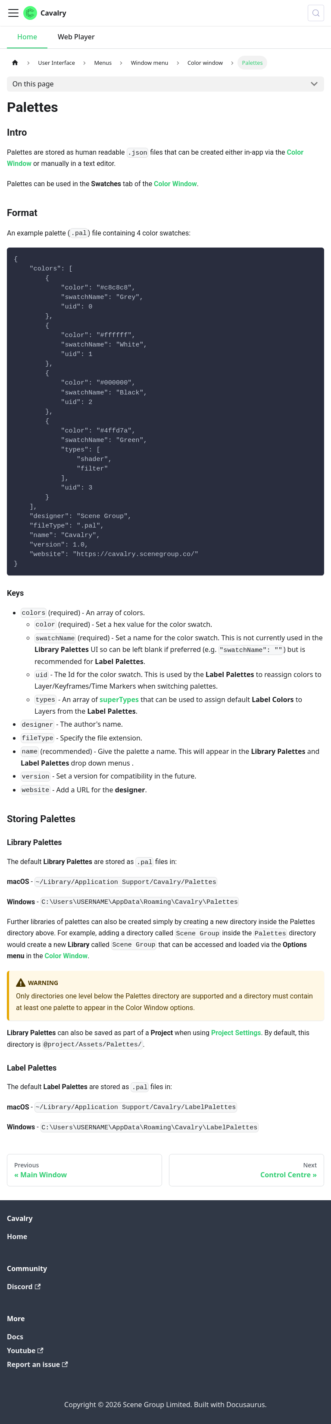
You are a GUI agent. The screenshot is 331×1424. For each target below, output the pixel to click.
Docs (15, 1336)
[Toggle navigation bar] (13, 12)
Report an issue (37, 1364)
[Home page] (15, 62)
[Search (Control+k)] (316, 13)
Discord (24, 1286)
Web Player (76, 36)
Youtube (25, 1350)
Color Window (175, 184)
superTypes (119, 699)
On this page (33, 84)
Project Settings (236, 1033)
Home (27, 36)
